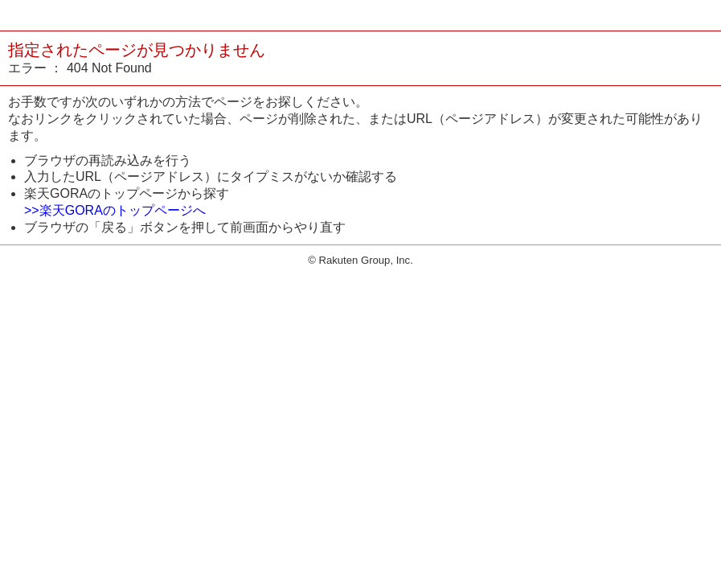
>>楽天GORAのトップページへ (115, 210)
